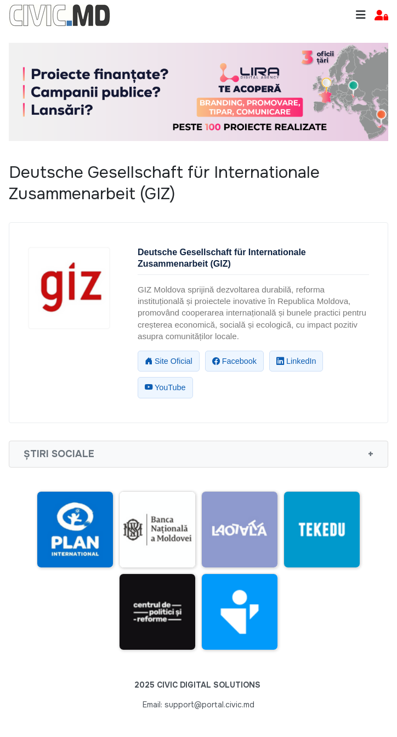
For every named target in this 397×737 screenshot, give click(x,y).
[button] (381, 15)
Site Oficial (168, 361)
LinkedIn (296, 361)
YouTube (165, 387)
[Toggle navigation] (361, 15)
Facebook (234, 361)
